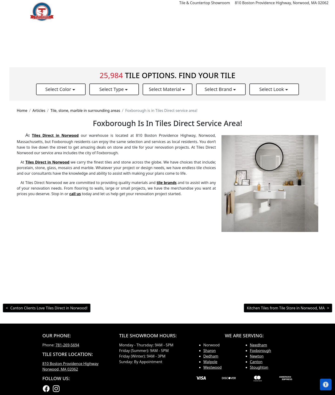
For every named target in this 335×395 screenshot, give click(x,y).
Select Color (58, 89)
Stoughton (259, 367)
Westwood (212, 367)
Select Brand (218, 89)
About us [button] (291, 11)
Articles (38, 110)
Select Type (112, 89)
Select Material (165, 89)
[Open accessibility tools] (326, 384)
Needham (258, 345)
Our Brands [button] (244, 11)
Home (165, 11)
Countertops (215, 11)
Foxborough (260, 350)
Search (270, 11)
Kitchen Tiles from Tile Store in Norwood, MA (286, 308)
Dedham (210, 356)
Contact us (319, 11)
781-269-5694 (67, 345)
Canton (256, 361)
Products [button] (186, 11)
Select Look (272, 89)
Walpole (210, 361)
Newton (257, 356)
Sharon (209, 350)
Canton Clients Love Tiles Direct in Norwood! (48, 308)
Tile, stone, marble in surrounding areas (85, 110)
